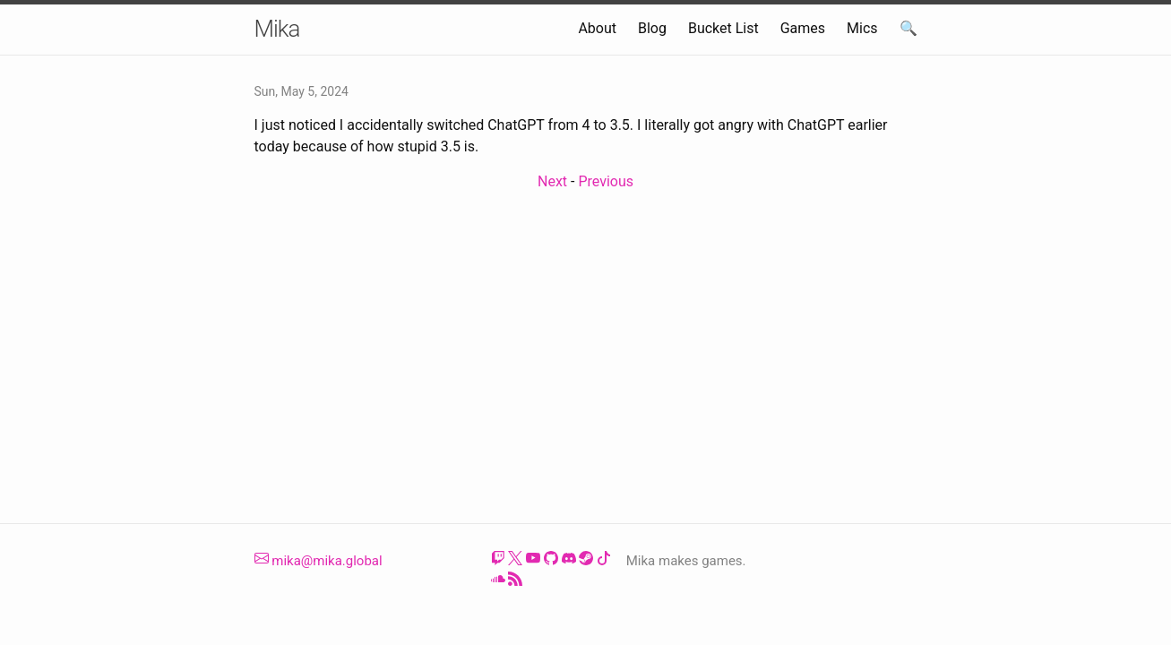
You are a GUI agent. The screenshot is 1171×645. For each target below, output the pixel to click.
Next (552, 181)
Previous (605, 181)
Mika (277, 28)
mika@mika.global (318, 561)
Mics (862, 28)
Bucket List (723, 28)
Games (802, 28)
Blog (652, 28)
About (597, 28)
